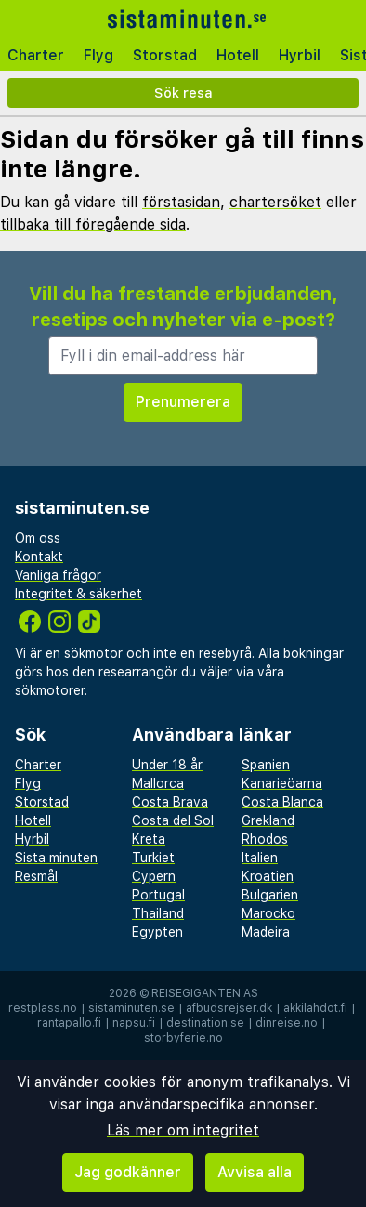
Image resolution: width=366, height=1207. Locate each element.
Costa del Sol (173, 820)
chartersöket (275, 202)
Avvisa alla (254, 1172)
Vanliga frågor (58, 575)
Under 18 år (167, 764)
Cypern (154, 876)
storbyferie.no (183, 1037)
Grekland (268, 820)
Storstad (165, 55)
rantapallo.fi (69, 1023)
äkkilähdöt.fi (315, 1008)
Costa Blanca (282, 801)
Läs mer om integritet (183, 1130)
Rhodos (265, 839)
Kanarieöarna (282, 783)
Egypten (157, 932)
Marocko (268, 913)
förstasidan (181, 202)
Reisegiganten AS (204, 993)
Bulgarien (270, 894)
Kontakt (39, 556)
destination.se (205, 1023)
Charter (35, 55)
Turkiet (153, 857)
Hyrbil (299, 55)
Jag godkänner (127, 1172)
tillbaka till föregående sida (93, 224)
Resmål (36, 876)
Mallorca (158, 783)
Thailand (158, 913)
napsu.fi (133, 1023)
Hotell (237, 55)
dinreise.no (286, 1023)
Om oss (37, 538)
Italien (260, 857)
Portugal (158, 894)
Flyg (98, 55)
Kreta (148, 839)
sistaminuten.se (131, 1008)
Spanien (266, 764)
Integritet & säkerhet (78, 593)
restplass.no (42, 1008)
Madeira (266, 932)
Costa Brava (170, 801)
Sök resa (183, 92)
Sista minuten (56, 857)
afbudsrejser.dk (229, 1008)
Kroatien (268, 876)
